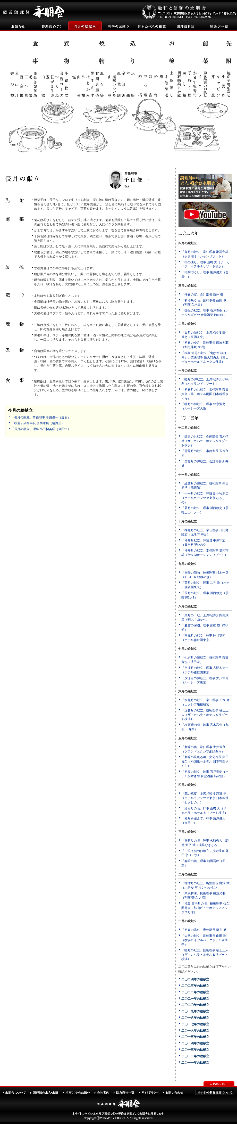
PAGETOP (219, 1083)
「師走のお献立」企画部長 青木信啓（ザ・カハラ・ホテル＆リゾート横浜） (204, 441)
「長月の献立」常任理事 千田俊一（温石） (41, 417)
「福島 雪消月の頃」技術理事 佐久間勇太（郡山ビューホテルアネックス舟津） (205, 908)
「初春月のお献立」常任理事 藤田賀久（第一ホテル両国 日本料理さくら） (204, 394)
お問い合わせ (175, 1092)
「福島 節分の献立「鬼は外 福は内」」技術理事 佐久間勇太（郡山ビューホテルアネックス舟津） (204, 357)
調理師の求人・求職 (46, 1092)
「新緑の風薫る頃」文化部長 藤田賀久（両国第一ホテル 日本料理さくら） (204, 761)
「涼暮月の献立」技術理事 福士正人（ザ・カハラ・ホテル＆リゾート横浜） (204, 715)
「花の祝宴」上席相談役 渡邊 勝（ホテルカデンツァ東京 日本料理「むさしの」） (204, 798)
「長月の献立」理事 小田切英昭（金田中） (41, 429)
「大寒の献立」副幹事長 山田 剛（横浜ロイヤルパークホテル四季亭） (204, 940)
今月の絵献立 (85, 26)
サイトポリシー (151, 1092)
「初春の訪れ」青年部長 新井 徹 (203, 930)
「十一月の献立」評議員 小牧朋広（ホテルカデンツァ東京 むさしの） (204, 498)
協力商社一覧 (126, 1092)
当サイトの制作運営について (214, 1092)
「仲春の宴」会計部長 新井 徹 (202, 294)
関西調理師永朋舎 (34, 11)
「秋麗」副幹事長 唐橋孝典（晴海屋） (37, 423)
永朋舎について (16, 1092)
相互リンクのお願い (78, 1092)
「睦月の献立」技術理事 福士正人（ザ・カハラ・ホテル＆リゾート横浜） (204, 954)
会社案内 (103, 1092)
